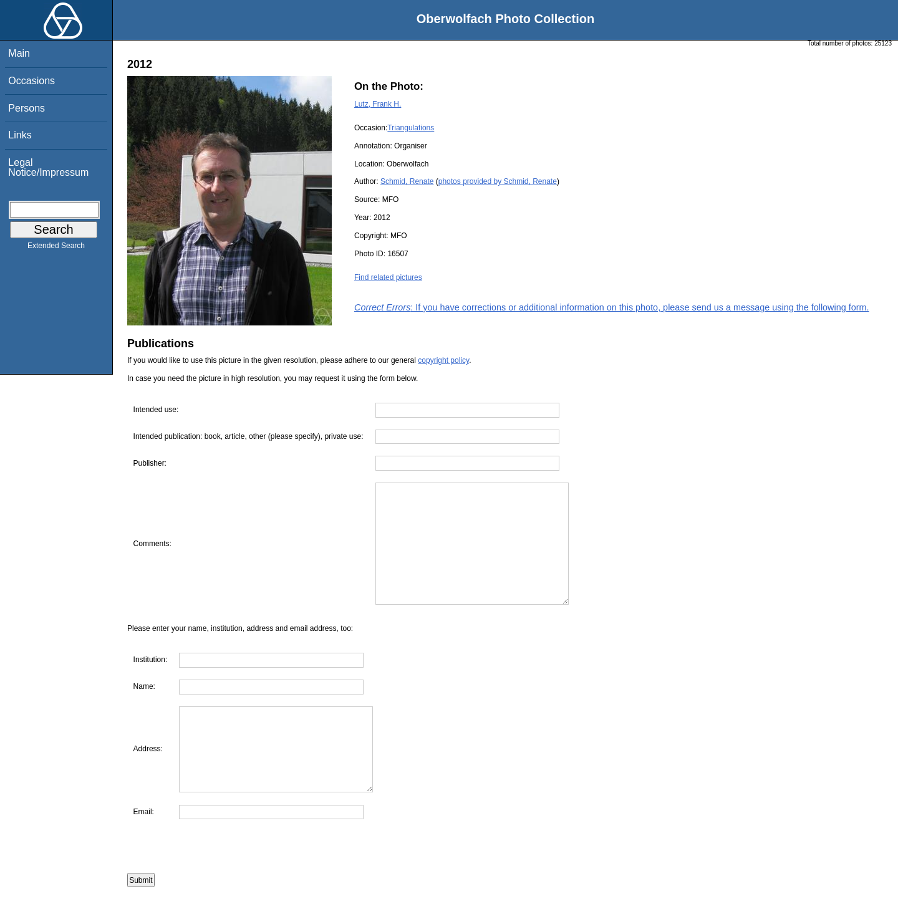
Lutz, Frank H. (377, 104)
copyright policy (443, 360)
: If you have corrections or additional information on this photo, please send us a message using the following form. (611, 307)
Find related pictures (388, 277)
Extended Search (56, 248)
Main (19, 53)
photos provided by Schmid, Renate (497, 181)
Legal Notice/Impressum (48, 167)
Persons (26, 108)
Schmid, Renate (406, 181)
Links (19, 135)
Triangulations (410, 127)
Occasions (31, 80)
